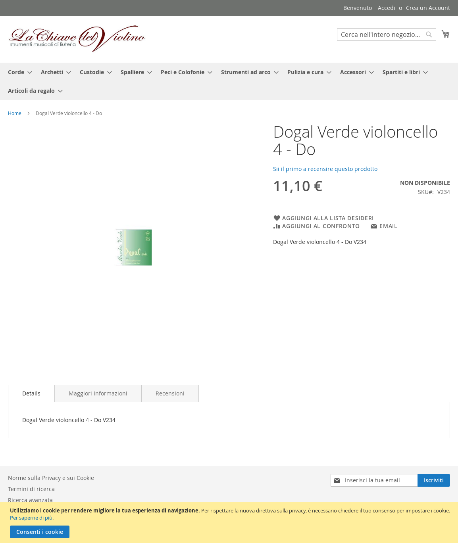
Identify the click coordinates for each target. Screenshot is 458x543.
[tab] (31, 393)
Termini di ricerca (31, 489)
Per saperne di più (31, 517)
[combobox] (386, 34)
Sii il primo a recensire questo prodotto (325, 169)
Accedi (386, 8)
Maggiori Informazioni (98, 393)
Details (31, 393)
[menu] (229, 81)
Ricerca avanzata (30, 500)
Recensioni (170, 393)
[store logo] (77, 39)
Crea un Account (428, 8)
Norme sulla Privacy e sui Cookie (51, 478)
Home (14, 113)
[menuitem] (17, 72)
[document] (230, 522)
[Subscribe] (434, 480)
